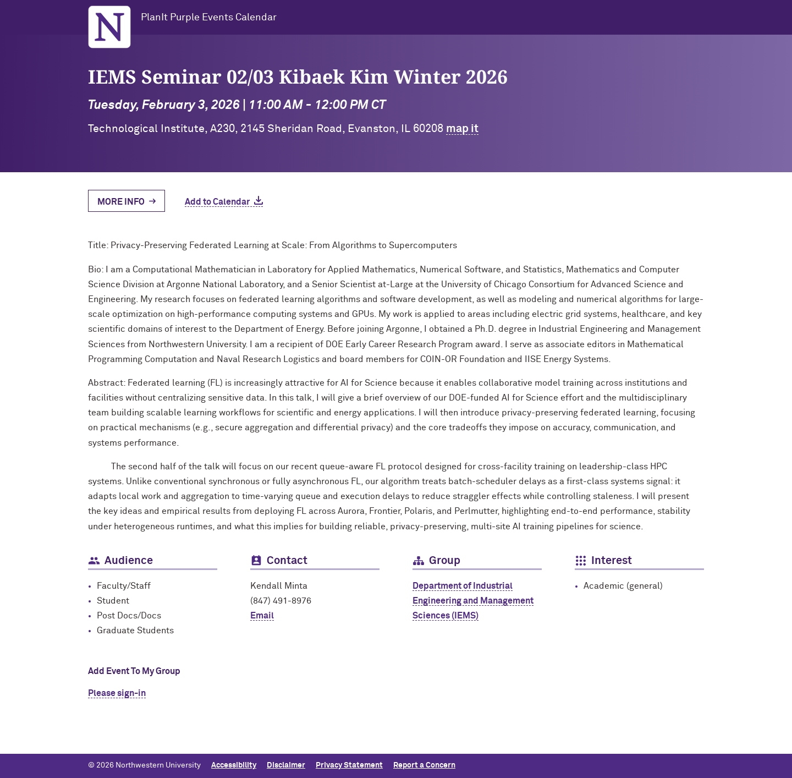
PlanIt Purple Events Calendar (209, 18)
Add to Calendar (217, 202)
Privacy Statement (349, 765)
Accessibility (233, 765)
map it (462, 128)
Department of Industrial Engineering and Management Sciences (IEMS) (473, 601)
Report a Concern (424, 765)
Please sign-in (117, 693)
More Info (121, 202)
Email (262, 615)
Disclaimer (286, 765)
